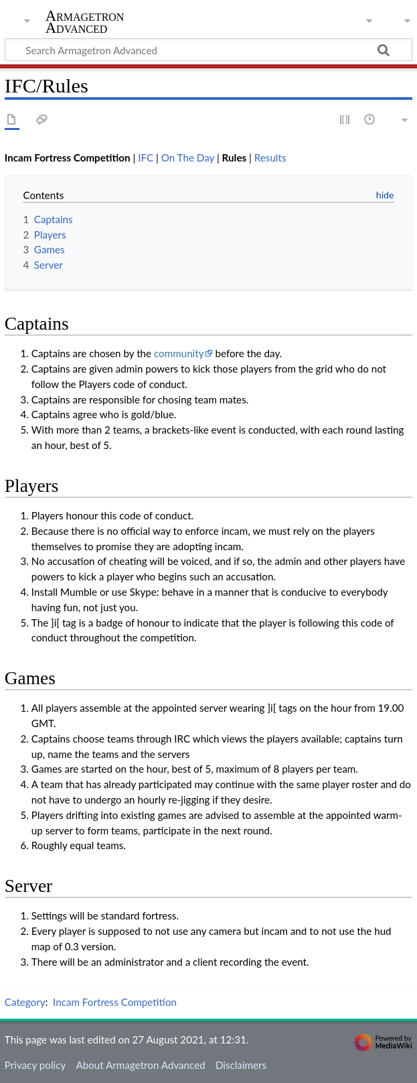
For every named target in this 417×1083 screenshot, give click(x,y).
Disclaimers (241, 1065)
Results (270, 157)
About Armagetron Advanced (140, 1065)
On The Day (187, 157)
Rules (234, 157)
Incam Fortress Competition (115, 1002)
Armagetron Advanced (85, 22)
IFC (145, 157)
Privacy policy (35, 1065)
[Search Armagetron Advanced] (208, 49)
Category (25, 1002)
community (179, 353)
